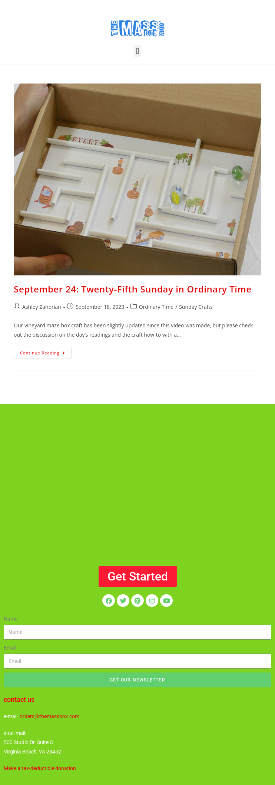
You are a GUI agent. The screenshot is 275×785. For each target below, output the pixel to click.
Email (10, 648)
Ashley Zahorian (41, 306)
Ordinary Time (156, 306)
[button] (137, 51)
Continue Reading (46, 351)
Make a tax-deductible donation (40, 768)
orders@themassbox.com (49, 716)
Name (10, 619)
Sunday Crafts (196, 306)
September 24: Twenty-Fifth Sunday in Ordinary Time (132, 289)
